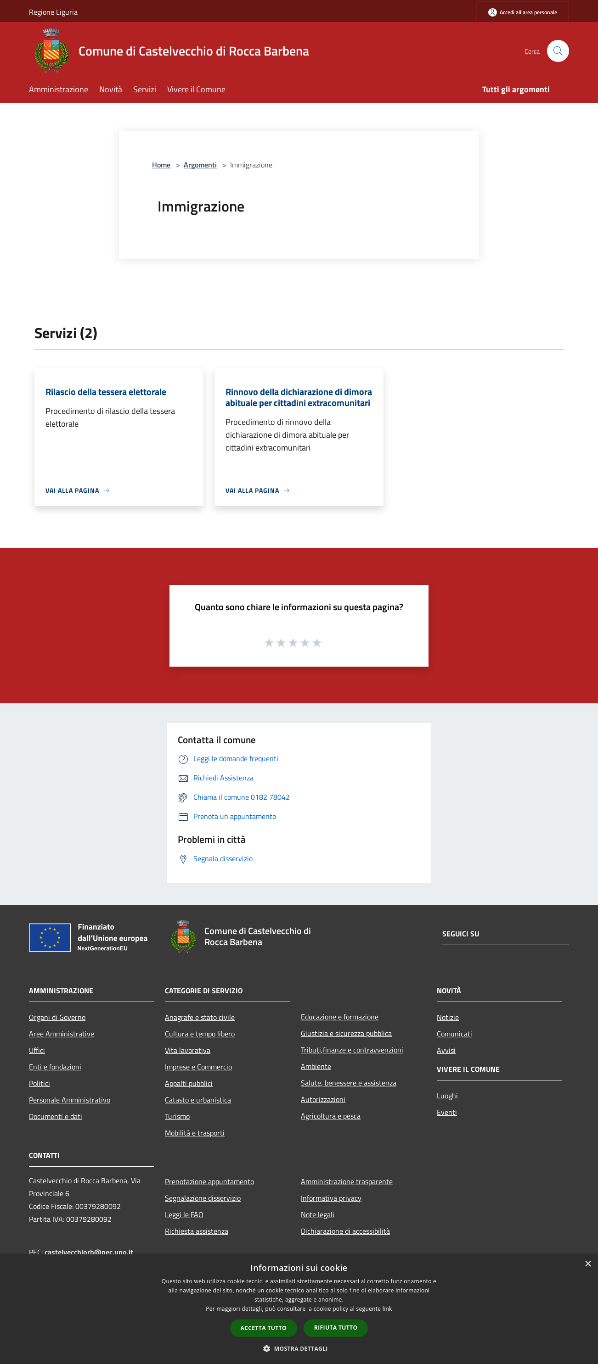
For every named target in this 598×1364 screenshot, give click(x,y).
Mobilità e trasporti (195, 1132)
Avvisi (446, 1050)
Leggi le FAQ (184, 1214)
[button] (299, 1348)
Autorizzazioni (323, 1099)
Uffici (37, 1050)
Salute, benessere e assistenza (348, 1082)
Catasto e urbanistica (198, 1099)
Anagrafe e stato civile (200, 1017)
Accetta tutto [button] (264, 1328)
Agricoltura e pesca (331, 1115)
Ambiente (316, 1066)
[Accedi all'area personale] (522, 12)
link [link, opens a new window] (387, 1309)
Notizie (448, 1017)
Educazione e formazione (339, 1016)
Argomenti (200, 164)
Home (161, 164)
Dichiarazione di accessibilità (345, 1230)
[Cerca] (558, 51)
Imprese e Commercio (198, 1066)
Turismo (177, 1116)
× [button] (587, 1264)
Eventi (447, 1112)
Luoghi (447, 1095)
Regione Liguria (53, 11)
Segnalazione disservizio (203, 1197)
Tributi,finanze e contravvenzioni (352, 1049)
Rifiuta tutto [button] (336, 1327)
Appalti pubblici (189, 1083)
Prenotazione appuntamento (209, 1181)
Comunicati (454, 1033)
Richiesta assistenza (196, 1230)
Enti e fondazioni (55, 1066)
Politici (39, 1083)
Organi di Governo (57, 1017)
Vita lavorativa (187, 1050)
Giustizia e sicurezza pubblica (346, 1033)
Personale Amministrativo (69, 1099)
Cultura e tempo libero (200, 1033)
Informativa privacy (331, 1197)
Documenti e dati (55, 1116)
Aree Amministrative (61, 1033)
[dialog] (299, 1309)
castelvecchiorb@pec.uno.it (89, 1252)
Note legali (317, 1214)
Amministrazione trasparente (347, 1181)
